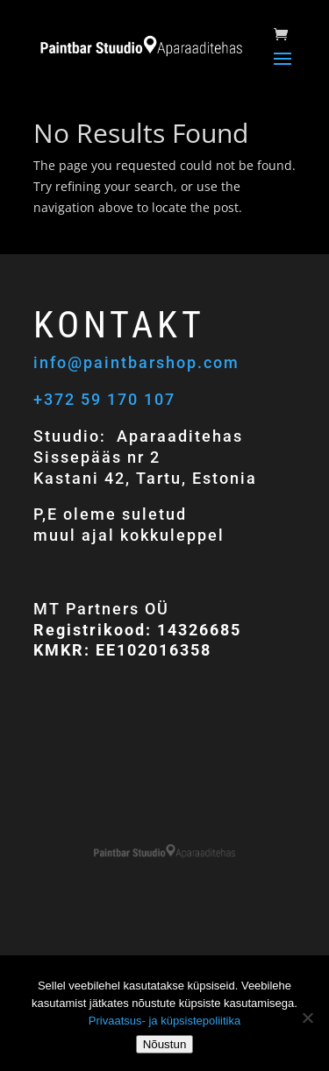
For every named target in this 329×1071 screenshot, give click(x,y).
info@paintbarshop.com (139, 362)
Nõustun (165, 1044)
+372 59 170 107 (104, 399)
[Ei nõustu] (307, 1017)
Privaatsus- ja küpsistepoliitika (164, 1020)
